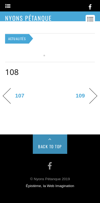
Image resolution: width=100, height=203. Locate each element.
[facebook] (90, 6)
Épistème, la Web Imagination (50, 186)
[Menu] (8, 6)
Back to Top (50, 146)
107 (19, 95)
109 (80, 95)
